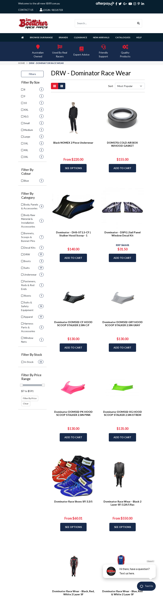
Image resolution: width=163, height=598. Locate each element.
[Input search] (105, 23)
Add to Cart (122, 168)
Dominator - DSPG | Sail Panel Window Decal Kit (122, 234)
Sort (110, 86)
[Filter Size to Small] (32, 123)
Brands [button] (63, 37)
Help (139, 37)
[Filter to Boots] (32, 261)
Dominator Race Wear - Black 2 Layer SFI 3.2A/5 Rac (122, 503)
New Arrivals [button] (101, 37)
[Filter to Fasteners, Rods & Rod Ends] (32, 285)
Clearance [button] (80, 37)
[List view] (61, 86)
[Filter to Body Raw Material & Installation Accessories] (32, 221)
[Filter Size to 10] (32, 103)
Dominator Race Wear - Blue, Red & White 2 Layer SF (122, 593)
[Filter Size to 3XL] (32, 156)
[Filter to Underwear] (32, 274)
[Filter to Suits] (32, 267)
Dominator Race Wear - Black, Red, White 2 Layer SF (73, 593)
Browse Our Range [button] (41, 37)
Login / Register (51, 9)
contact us (25, 9)
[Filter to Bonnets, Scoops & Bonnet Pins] (32, 237)
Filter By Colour (27, 172)
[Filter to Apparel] (32, 316)
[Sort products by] (130, 86)
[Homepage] (23, 37)
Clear (26, 403)
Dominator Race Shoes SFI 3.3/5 (73, 501)
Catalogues (122, 37)
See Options (73, 168)
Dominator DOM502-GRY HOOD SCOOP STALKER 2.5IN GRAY (122, 323)
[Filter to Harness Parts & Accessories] (32, 327)
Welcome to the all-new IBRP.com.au (39, 3)
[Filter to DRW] (32, 254)
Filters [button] (32, 74)
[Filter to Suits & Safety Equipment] (32, 306)
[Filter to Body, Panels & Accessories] (32, 206)
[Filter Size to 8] (32, 89)
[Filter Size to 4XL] (32, 150)
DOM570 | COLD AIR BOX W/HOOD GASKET (122, 144)
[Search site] (138, 23)
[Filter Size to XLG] (32, 116)
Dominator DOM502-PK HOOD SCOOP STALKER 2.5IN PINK (73, 413)
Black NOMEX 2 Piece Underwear (73, 142)
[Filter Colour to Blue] (32, 180)
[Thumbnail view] (54, 86)
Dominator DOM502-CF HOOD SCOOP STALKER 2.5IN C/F (73, 323)
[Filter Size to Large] (32, 136)
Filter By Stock (31, 355)
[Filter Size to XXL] (32, 109)
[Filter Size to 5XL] (32, 143)
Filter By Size (30, 82)
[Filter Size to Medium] (32, 129)
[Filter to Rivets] (32, 295)
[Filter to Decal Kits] (32, 247)
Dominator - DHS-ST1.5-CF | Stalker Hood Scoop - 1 (73, 234)
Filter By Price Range (31, 377)
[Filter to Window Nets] (32, 339)
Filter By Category (28, 195)
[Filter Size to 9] (32, 96)
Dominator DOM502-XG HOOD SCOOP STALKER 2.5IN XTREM (122, 413)
